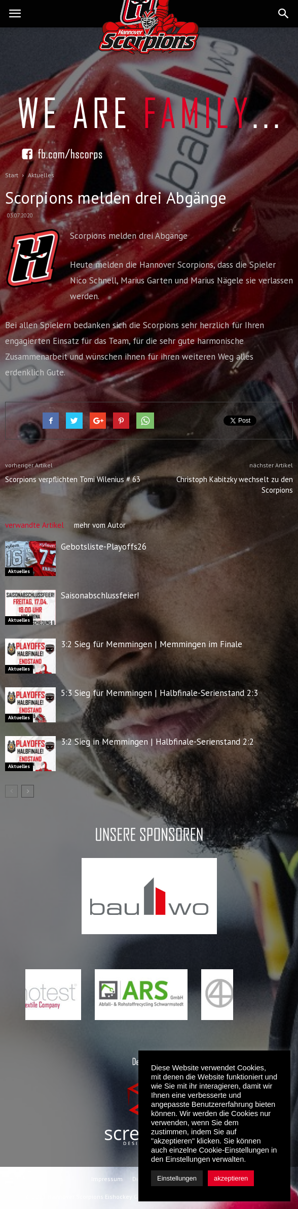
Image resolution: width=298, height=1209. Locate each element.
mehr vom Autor (100, 525)
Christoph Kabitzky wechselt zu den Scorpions (234, 484)
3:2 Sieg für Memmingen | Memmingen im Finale (151, 644)
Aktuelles (19, 571)
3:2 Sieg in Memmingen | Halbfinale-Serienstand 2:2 (157, 741)
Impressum (107, 1179)
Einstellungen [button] (177, 1178)
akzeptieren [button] (231, 1178)
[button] (284, 13)
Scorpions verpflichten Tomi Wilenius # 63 (72, 479)
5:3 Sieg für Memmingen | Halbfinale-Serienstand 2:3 (159, 692)
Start (11, 175)
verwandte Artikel (34, 525)
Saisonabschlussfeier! (100, 595)
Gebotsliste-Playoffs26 (103, 546)
